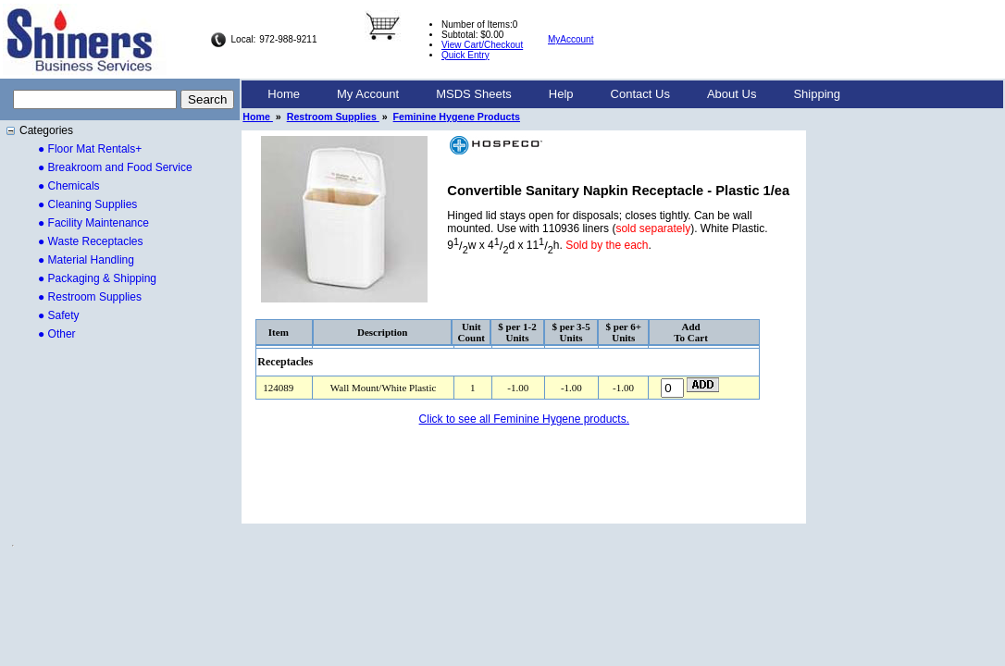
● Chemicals (69, 185)
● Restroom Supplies (90, 296)
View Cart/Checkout (482, 45)
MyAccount (570, 39)
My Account (368, 94)
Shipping (816, 94)
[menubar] (554, 94)
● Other (57, 333)
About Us (731, 94)
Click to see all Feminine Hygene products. (524, 419)
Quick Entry (465, 55)
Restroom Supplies (333, 116)
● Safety (59, 315)
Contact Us (640, 94)
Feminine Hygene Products (456, 116)
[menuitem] (283, 94)
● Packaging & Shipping (97, 278)
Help (561, 94)
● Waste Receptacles (90, 241)
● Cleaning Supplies (87, 204)
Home (283, 94)
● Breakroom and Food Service (115, 167)
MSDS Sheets (474, 94)
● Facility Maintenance (93, 222)
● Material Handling (86, 259)
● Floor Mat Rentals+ (90, 148)
